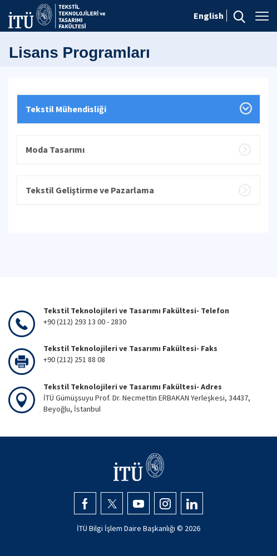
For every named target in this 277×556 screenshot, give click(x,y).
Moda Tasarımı (55, 149)
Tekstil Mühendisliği (66, 108)
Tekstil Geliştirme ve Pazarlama (90, 190)
